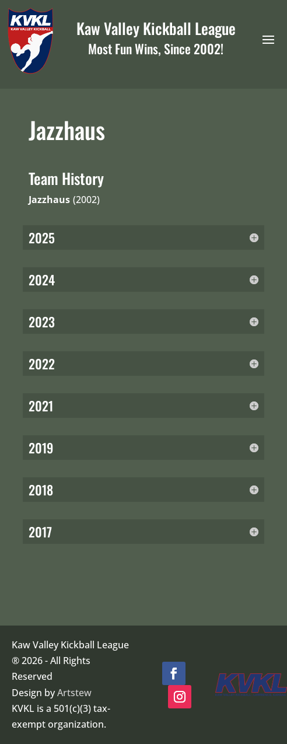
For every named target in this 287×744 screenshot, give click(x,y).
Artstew (74, 692)
